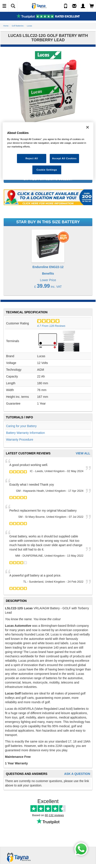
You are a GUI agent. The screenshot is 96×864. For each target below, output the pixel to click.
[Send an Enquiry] (74, 6)
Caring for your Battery (21, 426)
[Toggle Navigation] (4, 6)
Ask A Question (77, 774)
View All (83, 453)
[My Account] (83, 6)
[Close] (87, 127)
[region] (48, 151)
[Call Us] (65, 6)
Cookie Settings (46, 169)
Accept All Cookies (64, 158)
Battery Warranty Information (25, 433)
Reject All (31, 158)
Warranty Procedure (19, 439)
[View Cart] (91, 6)
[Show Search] (13, 6)
